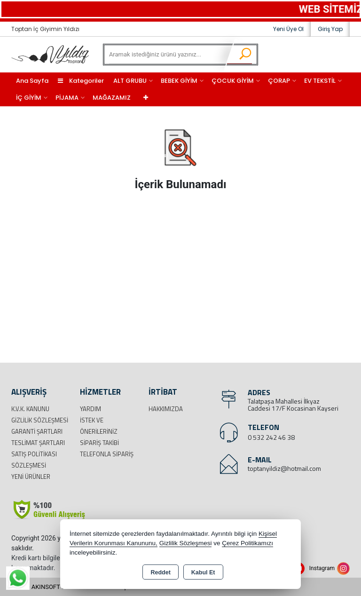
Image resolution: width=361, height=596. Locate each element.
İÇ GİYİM (28, 97)
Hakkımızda (166, 408)
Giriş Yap (330, 29)
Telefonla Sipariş (106, 454)
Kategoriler (81, 80)
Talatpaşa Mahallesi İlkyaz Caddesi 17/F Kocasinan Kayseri (293, 404)
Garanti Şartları (37, 431)
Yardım (90, 408)
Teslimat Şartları (38, 442)
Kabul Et (203, 572)
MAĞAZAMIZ (112, 97)
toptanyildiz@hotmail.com (284, 468)
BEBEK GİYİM (179, 80)
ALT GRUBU (130, 80)
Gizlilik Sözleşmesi (39, 420)
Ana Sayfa (32, 80)
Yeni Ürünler (30, 476)
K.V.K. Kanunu (30, 408)
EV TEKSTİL (320, 80)
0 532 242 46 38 (271, 437)
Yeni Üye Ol (288, 29)
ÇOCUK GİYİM (233, 80)
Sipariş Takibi (99, 442)
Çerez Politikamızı (247, 543)
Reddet (160, 572)
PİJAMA (66, 97)
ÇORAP (279, 80)
